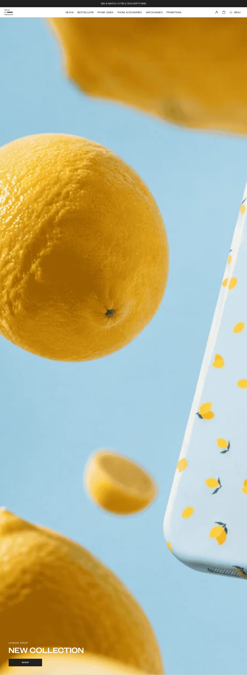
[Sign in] (216, 12)
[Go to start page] (8, 12)
